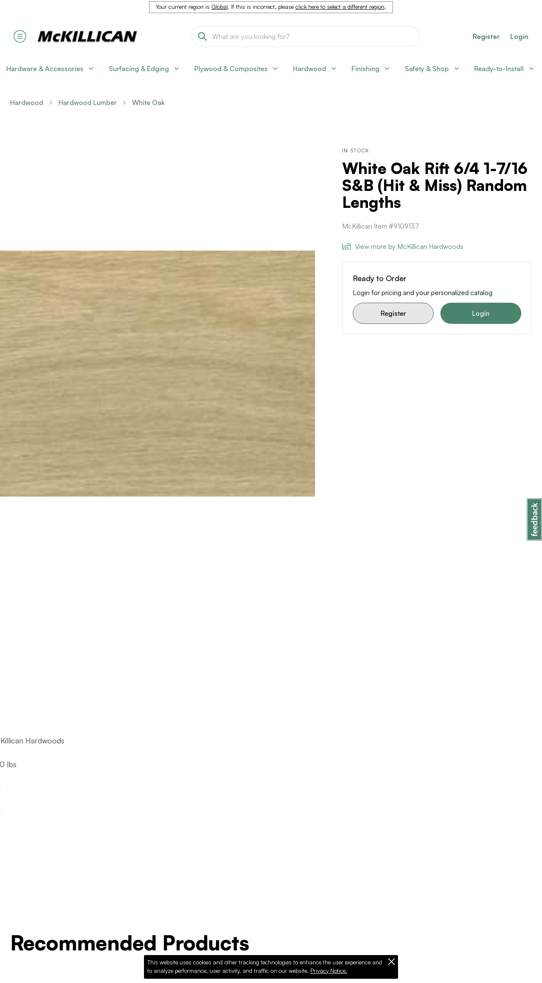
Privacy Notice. (328, 970)
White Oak (148, 102)
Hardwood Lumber (87, 102)
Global (219, 6)
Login (519, 36)
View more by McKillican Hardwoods (402, 246)
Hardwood (26, 102)
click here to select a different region (340, 6)
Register (393, 313)
